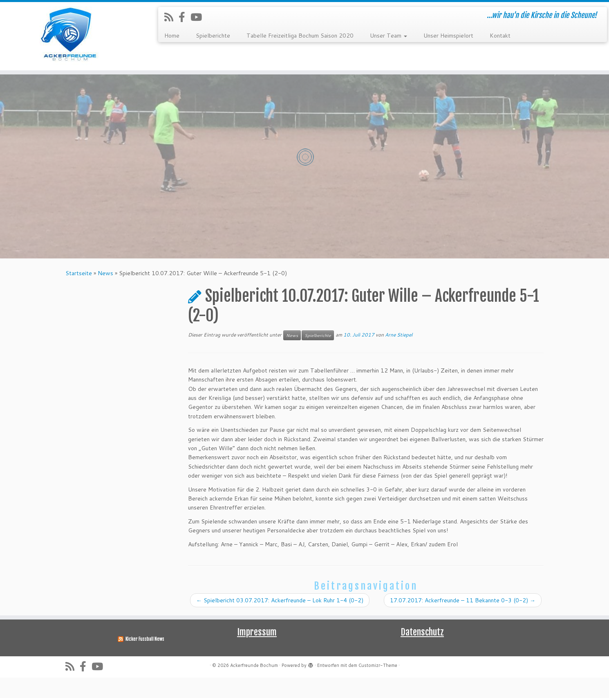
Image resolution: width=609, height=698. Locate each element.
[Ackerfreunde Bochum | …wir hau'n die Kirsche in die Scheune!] (70, 36)
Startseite (78, 294)
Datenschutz (422, 652)
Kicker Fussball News (144, 659)
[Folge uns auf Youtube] (198, 17)
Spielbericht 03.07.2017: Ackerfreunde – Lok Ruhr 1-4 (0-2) (279, 621)
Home (171, 35)
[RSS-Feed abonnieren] (171, 17)
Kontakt (500, 35)
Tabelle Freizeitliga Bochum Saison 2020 (300, 35)
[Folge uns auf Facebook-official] (184, 17)
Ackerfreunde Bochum (254, 685)
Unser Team (388, 35)
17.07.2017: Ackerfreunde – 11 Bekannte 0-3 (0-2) (462, 621)
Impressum (257, 652)
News (105, 294)
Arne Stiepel (398, 355)
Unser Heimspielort (448, 35)
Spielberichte (213, 35)
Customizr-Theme (377, 685)
